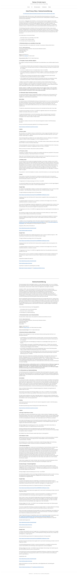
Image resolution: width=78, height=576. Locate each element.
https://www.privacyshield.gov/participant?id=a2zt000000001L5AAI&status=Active (34, 194)
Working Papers (37, 7)
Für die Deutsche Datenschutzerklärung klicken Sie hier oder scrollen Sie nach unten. (39, 13)
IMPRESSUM (30, 573)
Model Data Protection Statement (25, 268)
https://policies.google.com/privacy (25, 230)
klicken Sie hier (26, 327)
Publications (44, 7)
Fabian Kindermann (39, 2)
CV (31, 7)
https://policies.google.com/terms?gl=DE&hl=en (36, 222)
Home (28, 7)
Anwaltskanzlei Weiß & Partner (39, 268)
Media (49, 7)
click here (26, 55)
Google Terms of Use (23, 222)
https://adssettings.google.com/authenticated (27, 228)
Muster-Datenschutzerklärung (25, 567)
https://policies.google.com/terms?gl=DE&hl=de (41, 516)
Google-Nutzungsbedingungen (26, 516)
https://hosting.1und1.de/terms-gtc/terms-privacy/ (28, 126)
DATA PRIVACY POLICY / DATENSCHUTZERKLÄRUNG (41, 573)
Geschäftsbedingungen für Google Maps (26, 517)
